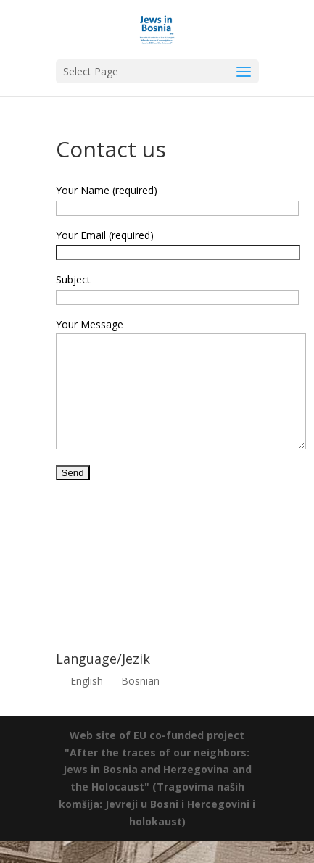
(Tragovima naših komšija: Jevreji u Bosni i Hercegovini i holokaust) (157, 825)
